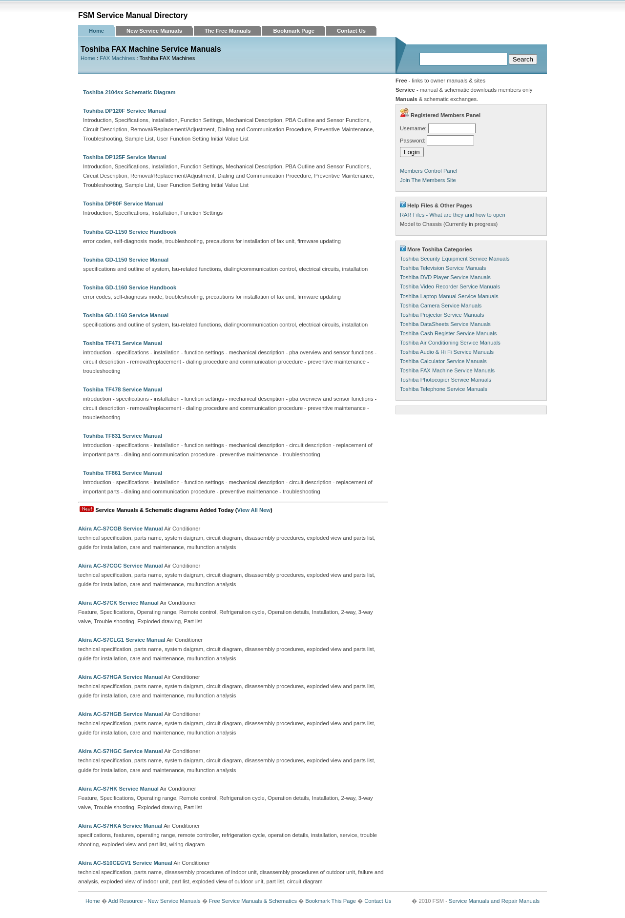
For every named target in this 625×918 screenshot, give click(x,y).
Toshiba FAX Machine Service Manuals (447, 370)
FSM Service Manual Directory (133, 15)
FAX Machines (117, 58)
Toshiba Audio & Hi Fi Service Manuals (447, 352)
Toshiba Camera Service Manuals (440, 305)
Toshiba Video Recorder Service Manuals (450, 286)
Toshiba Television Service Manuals (443, 268)
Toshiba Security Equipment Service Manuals (454, 259)
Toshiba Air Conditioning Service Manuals (450, 343)
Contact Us (351, 31)
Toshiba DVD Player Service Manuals (445, 277)
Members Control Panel (429, 171)
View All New (254, 510)
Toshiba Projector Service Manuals (442, 315)
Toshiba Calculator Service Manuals (443, 361)
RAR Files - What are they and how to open (452, 215)
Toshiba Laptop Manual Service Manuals (449, 296)
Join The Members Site (428, 180)
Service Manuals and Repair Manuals (494, 901)
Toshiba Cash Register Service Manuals (448, 333)
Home (96, 31)
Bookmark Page (293, 31)
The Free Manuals (228, 31)
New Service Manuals (154, 31)
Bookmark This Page (330, 901)
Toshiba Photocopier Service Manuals (445, 380)
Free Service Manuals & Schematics (253, 901)
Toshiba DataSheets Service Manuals (445, 324)
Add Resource (125, 901)
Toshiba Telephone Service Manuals (443, 389)
